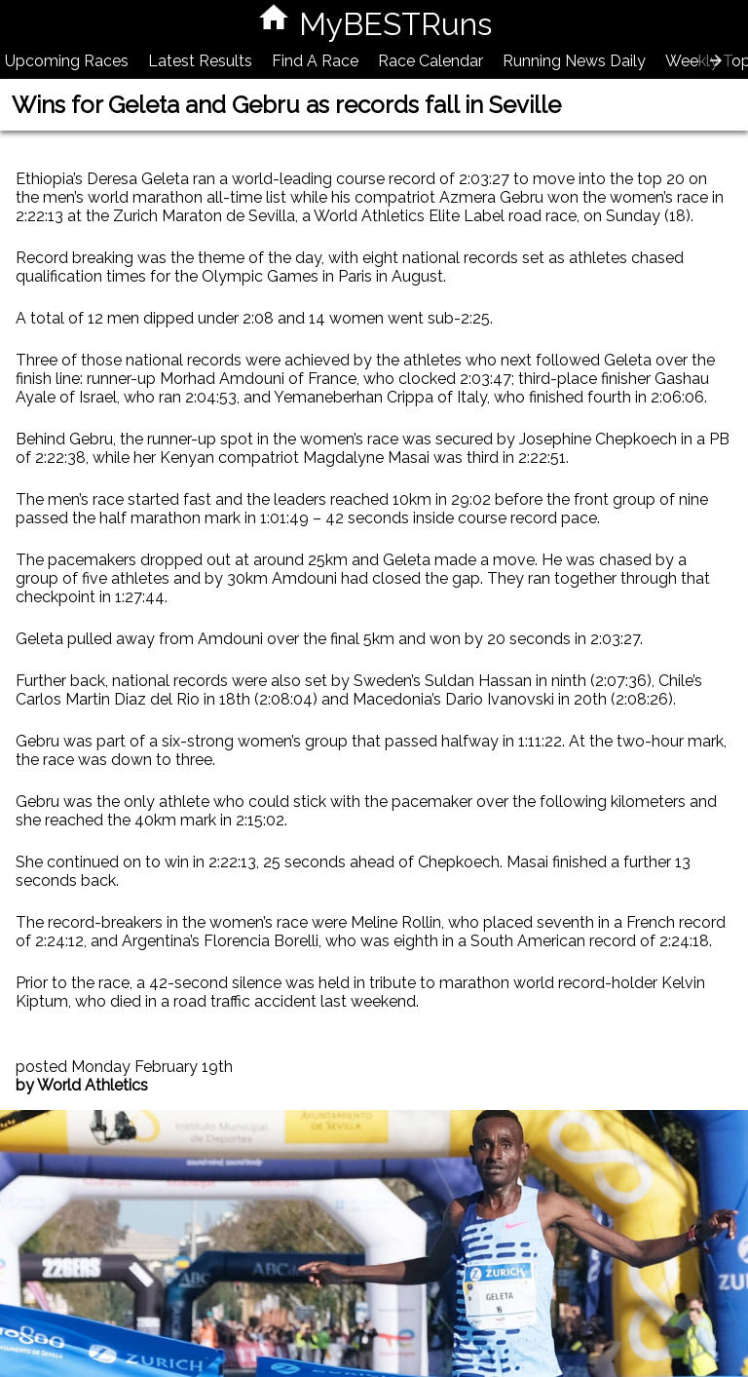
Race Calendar (430, 61)
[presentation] (715, 60)
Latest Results (200, 61)
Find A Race (315, 61)
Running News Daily (574, 61)
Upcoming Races (67, 61)
